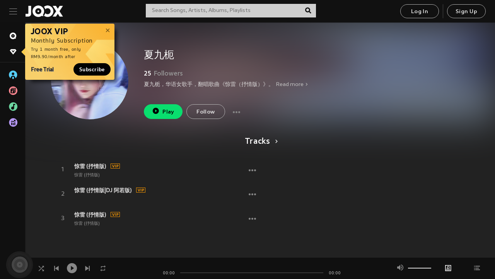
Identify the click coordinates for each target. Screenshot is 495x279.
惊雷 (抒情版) (90, 166)
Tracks (260, 142)
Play (163, 111)
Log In (419, 12)
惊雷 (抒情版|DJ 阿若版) (103, 190)
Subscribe (92, 69)
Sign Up (466, 12)
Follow (205, 112)
